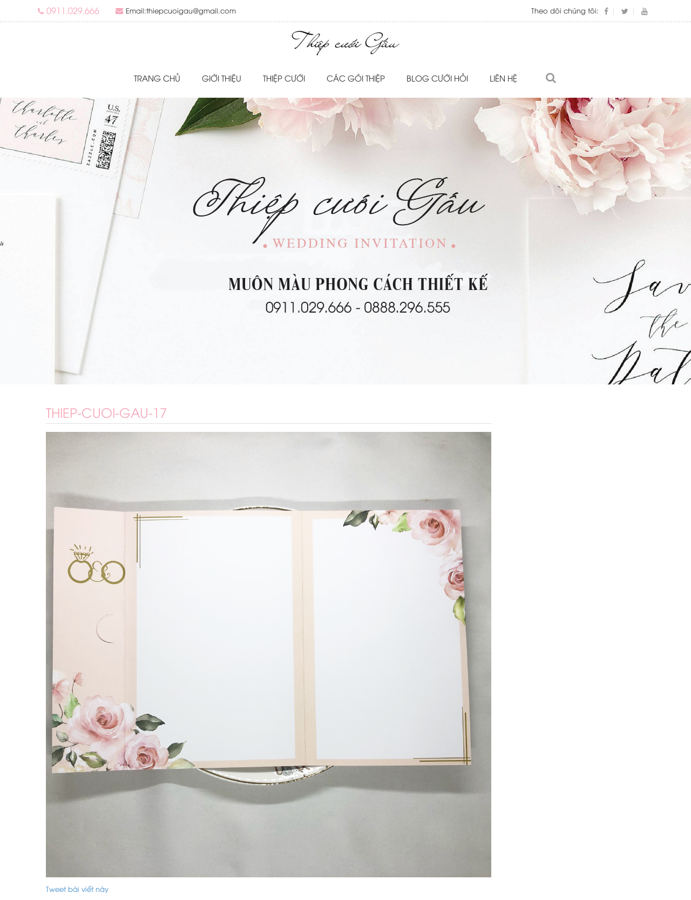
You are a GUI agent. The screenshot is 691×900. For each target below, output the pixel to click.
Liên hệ (503, 77)
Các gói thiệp (356, 77)
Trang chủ (157, 77)
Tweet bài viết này (77, 889)
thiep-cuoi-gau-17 (106, 412)
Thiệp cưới (284, 77)
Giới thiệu (221, 77)
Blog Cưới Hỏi (437, 77)
